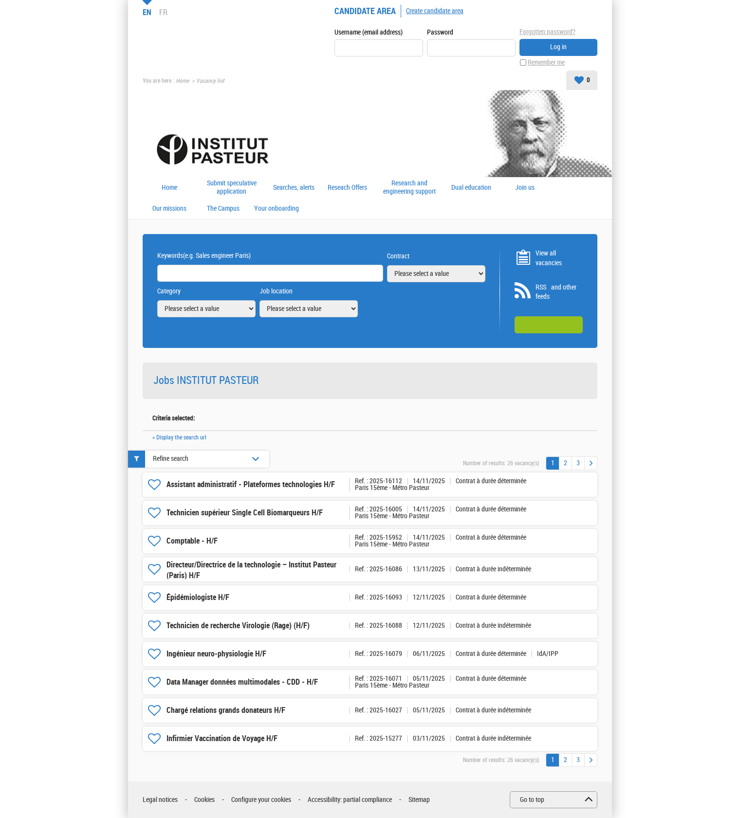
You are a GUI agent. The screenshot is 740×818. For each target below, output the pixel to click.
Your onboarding (276, 209)
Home (182, 80)
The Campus (223, 209)
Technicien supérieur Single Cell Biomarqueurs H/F (244, 512)
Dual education (471, 188)
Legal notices (160, 800)
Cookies (204, 800)
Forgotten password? (547, 32)
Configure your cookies (261, 800)
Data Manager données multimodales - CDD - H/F (242, 682)
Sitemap (419, 800)
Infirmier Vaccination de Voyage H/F (222, 738)
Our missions (169, 209)
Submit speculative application (232, 188)
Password (440, 32)
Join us (525, 188)
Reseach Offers (347, 188)
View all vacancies (549, 258)
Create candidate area (434, 11)
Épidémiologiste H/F (197, 597)
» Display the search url (179, 437)
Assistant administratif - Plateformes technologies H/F (250, 484)
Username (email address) (368, 32)
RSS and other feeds (556, 292)
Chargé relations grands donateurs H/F (225, 710)
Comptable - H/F (192, 540)
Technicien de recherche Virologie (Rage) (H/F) (238, 625)
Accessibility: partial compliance (350, 800)
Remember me (546, 62)
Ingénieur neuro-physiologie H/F (216, 653)
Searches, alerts (293, 188)
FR (163, 12)
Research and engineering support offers (409, 188)
